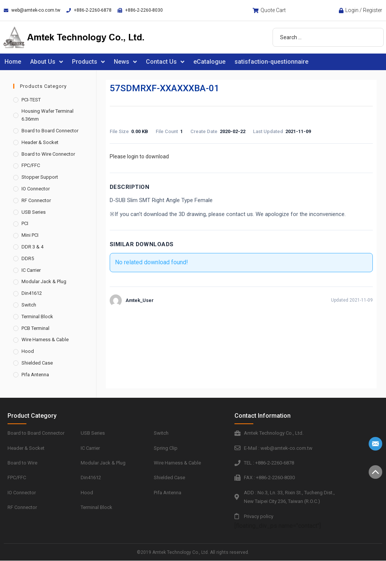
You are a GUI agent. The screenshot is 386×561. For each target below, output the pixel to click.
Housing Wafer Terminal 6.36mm (47, 115)
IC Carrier (31, 270)
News (125, 62)
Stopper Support (39, 177)
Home (13, 61)
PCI (24, 223)
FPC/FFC (30, 165)
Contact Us (165, 62)
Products (88, 62)
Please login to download (139, 156)
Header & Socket (39, 142)
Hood (27, 351)
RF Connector (36, 200)
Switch (28, 305)
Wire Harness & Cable (45, 339)
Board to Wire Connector (48, 154)
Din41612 (31, 293)
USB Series (33, 212)
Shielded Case (37, 363)
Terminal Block (37, 316)
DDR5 (27, 258)
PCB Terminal (35, 328)
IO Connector (35, 189)
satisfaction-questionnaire (271, 61)
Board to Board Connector (49, 130)
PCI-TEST (31, 100)
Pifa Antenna (35, 374)
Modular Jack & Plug (43, 281)
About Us (46, 62)
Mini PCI (29, 235)
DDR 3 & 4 (32, 247)
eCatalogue (209, 61)
